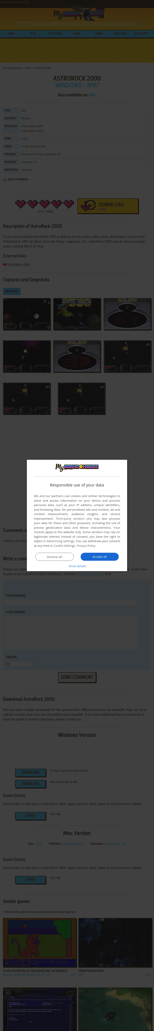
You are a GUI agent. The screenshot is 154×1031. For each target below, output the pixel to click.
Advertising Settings (60, 541)
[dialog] (77, 515)
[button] (77, 566)
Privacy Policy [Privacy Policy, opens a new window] (86, 546)
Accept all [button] (100, 557)
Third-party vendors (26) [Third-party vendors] (74, 519)
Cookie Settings (64, 546)
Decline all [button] (54, 557)
